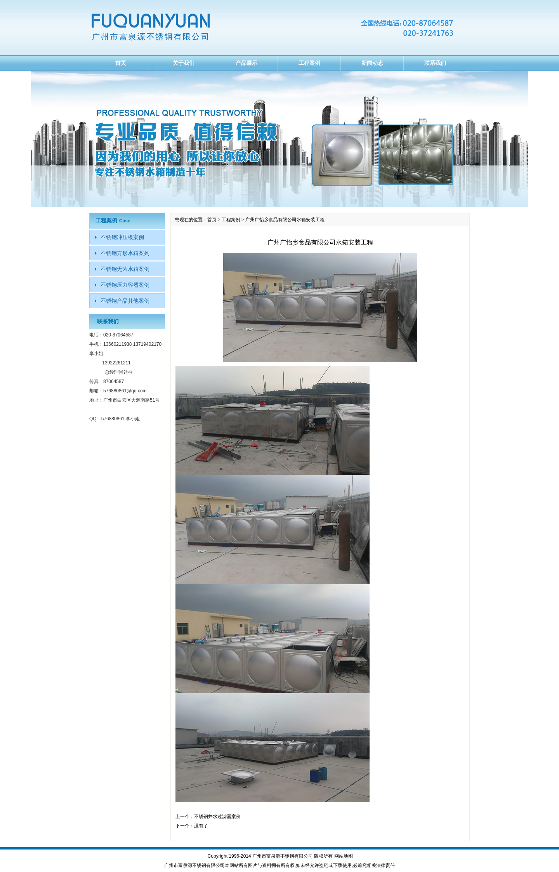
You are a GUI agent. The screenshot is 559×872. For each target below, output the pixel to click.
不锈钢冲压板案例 (122, 237)
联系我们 (435, 63)
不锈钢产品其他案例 (125, 301)
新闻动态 (372, 63)
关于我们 (183, 63)
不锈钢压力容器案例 (125, 285)
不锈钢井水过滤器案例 (217, 816)
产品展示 (246, 63)
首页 (120, 63)
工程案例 (309, 63)
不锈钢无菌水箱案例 (125, 269)
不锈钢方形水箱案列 (125, 253)
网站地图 (343, 856)
